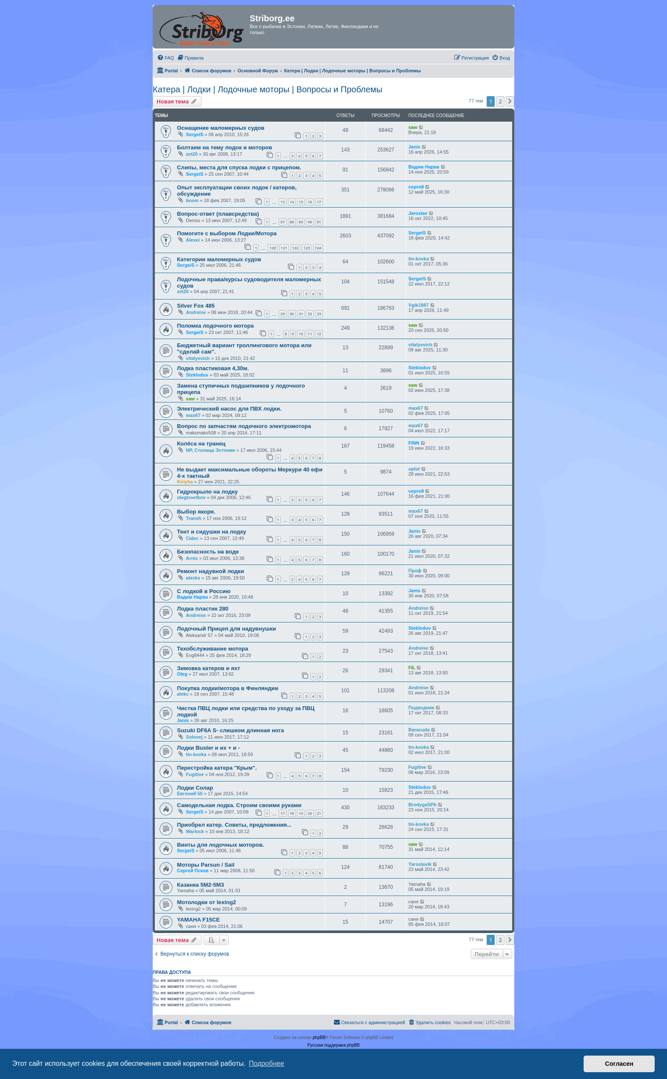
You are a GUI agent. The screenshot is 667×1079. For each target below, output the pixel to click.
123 (306, 248)
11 (310, 334)
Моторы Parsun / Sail (205, 865)
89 (301, 222)
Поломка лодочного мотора (215, 326)
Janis (414, 146)
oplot (414, 468)
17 (319, 202)
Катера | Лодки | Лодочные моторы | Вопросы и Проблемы (267, 89)
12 (319, 334)
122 (295, 248)
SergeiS (194, 134)
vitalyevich (198, 358)
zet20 (192, 154)
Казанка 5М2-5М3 (200, 885)
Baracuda (419, 729)
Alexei (193, 240)
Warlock (195, 831)
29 (282, 314)
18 (292, 813)
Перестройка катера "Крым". (217, 768)
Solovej (194, 736)
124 (318, 248)
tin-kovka (418, 258)
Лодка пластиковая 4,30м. (213, 368)
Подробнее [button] (266, 1063)
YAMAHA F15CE (198, 919)
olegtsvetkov (191, 497)
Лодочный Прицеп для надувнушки (226, 628)
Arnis (192, 558)
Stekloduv (197, 374)
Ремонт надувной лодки (210, 571)
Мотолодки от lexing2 (206, 902)
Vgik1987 (418, 305)
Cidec (192, 538)
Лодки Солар (195, 788)
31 (301, 314)
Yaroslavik (419, 864)
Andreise (196, 312)
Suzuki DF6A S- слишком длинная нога (230, 730)
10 (301, 334)
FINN (413, 442)
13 (282, 202)
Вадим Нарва (423, 166)
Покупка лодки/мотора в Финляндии (227, 688)
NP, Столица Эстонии (210, 450)
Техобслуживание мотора (212, 648)
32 (310, 314)
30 (292, 314)
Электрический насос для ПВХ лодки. (229, 408)
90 (310, 222)
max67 (193, 415)
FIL (412, 667)
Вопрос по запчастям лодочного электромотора (244, 426)
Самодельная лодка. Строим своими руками (239, 805)
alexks (193, 577)
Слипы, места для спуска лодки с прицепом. (239, 167)
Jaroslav (418, 213)
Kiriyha (185, 481)
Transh (193, 518)
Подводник (421, 707)
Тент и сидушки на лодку (211, 531)
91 (319, 222)
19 (301, 813)
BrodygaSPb (422, 804)
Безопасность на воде (208, 551)
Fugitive (195, 774)
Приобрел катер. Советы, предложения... (234, 825)
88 (292, 222)
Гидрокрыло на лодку (207, 491)
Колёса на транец (201, 443)
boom (192, 200)
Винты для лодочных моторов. (220, 845)
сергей (416, 186)
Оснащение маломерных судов (221, 128)
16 (310, 202)
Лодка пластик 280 (202, 608)
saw (412, 127)
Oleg (182, 674)
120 (272, 248)
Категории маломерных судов (219, 259)
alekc (183, 693)
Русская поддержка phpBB (333, 1045)
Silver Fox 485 (196, 306)
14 (292, 202)
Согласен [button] (619, 1063)
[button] (510, 101)
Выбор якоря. (196, 511)
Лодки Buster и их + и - (208, 748)
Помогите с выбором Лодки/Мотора (226, 233)
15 (301, 202)
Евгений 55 (189, 793)
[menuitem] (165, 58)
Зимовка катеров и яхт (208, 668)
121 (284, 248)
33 (319, 314)
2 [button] (500, 101)
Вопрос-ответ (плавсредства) (218, 214)
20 (310, 813)
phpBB (319, 1037)
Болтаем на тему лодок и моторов (224, 147)
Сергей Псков (192, 870)
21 (319, 813)
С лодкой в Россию (204, 591)
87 (282, 222)
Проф (415, 570)
